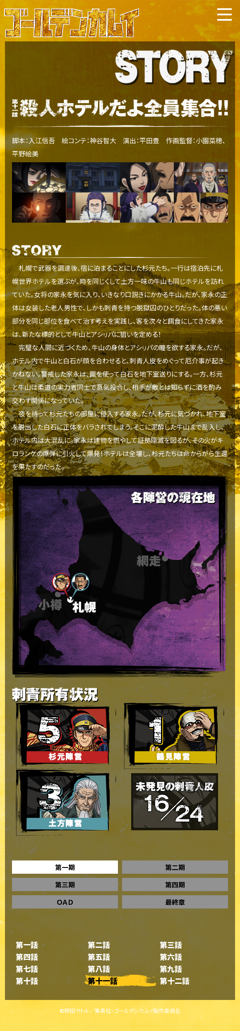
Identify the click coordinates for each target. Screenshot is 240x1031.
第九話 (171, 968)
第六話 (171, 956)
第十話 (27, 980)
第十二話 (175, 980)
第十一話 (103, 980)
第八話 (99, 968)
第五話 (99, 956)
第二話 (99, 944)
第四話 (27, 956)
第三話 (171, 944)
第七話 (27, 968)
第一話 (27, 944)
